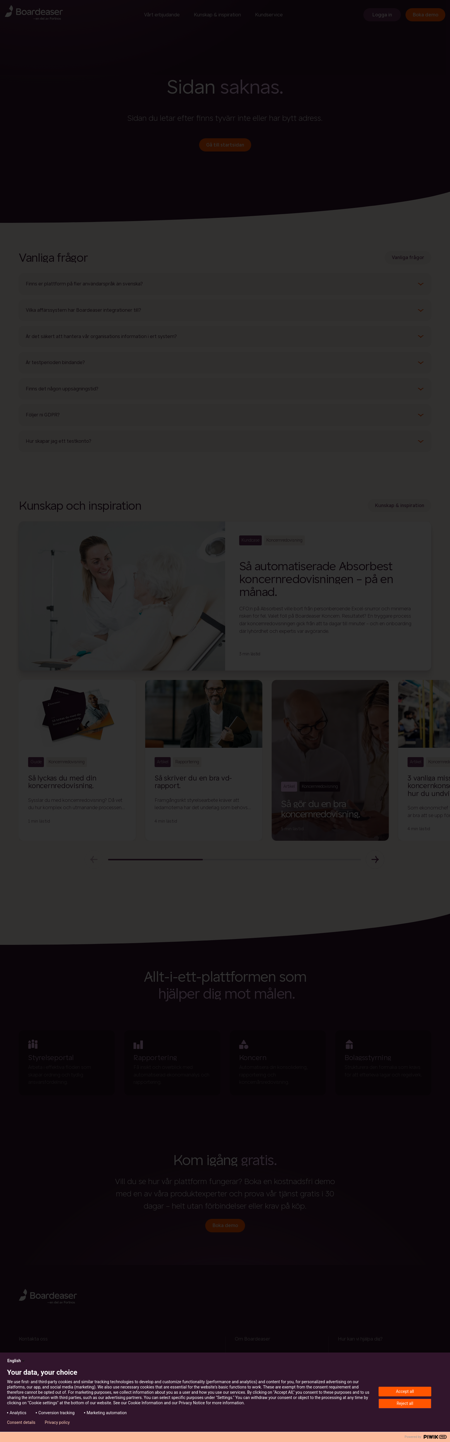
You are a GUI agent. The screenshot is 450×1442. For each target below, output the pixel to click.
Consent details (21, 1422)
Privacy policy (57, 1422)
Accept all (405, 1391)
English (16, 1360)
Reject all (405, 1403)
